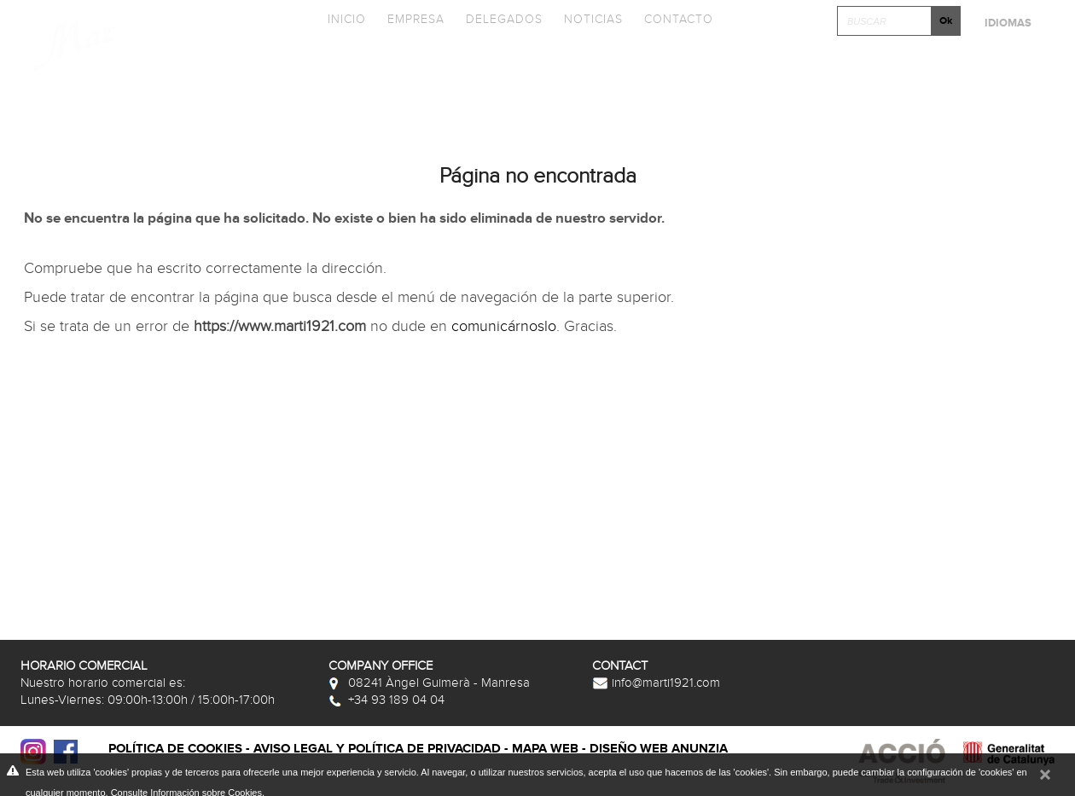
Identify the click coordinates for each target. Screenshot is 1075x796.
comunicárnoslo (503, 326)
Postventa (1000, 69)
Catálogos (502, 69)
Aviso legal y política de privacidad (377, 749)
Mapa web (545, 749)
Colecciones (377, 69)
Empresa (416, 19)
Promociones (628, 69)
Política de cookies (175, 749)
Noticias (593, 19)
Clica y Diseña (873, 69)
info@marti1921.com (656, 682)
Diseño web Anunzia (659, 749)
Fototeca (750, 69)
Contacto (678, 19)
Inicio (347, 19)
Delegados (504, 19)
